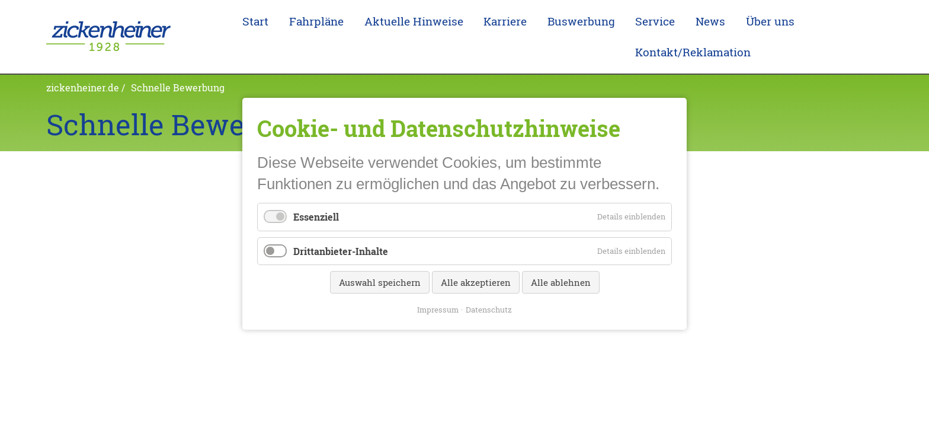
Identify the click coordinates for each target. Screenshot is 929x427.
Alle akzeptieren (476, 282)
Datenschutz (489, 309)
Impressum (438, 309)
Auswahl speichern (380, 282)
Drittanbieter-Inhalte (340, 250)
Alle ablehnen (561, 282)
